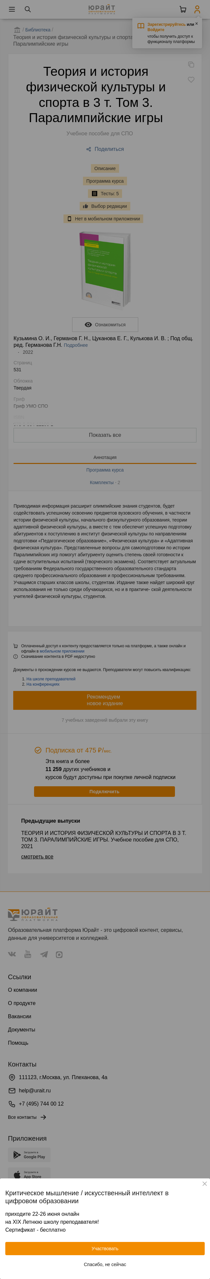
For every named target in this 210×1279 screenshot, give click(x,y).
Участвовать (105, 1248)
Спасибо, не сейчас (105, 1264)
